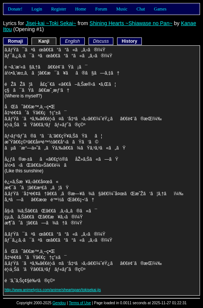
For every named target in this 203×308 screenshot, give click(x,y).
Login (37, 9)
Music (122, 9)
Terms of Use (80, 303)
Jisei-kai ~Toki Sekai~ (51, 23)
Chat (141, 9)
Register (58, 9)
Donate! (15, 9)
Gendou (59, 303)
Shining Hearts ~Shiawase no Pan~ (131, 23)
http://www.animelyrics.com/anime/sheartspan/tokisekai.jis (53, 290)
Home (80, 9)
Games (160, 9)
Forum (101, 9)
